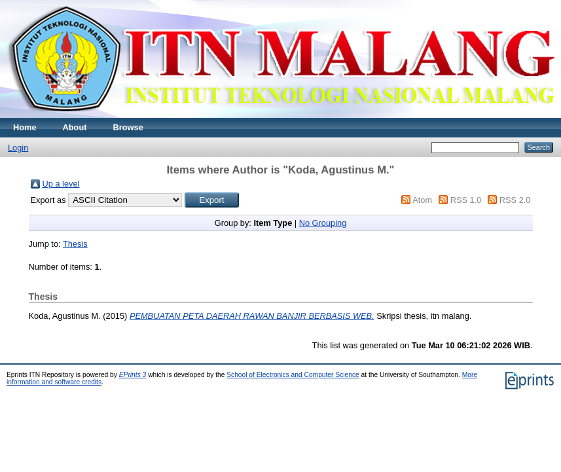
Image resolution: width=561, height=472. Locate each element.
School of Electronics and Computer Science (292, 374)
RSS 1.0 (466, 200)
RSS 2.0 (515, 200)
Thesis (75, 244)
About (75, 127)
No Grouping (323, 223)
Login (18, 148)
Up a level (61, 184)
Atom (422, 200)
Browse (128, 127)
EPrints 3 (133, 374)
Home (25, 127)
